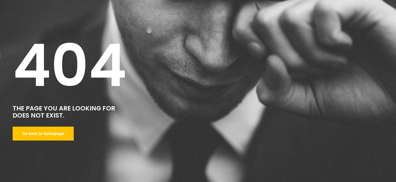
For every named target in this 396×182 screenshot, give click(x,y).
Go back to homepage (43, 133)
